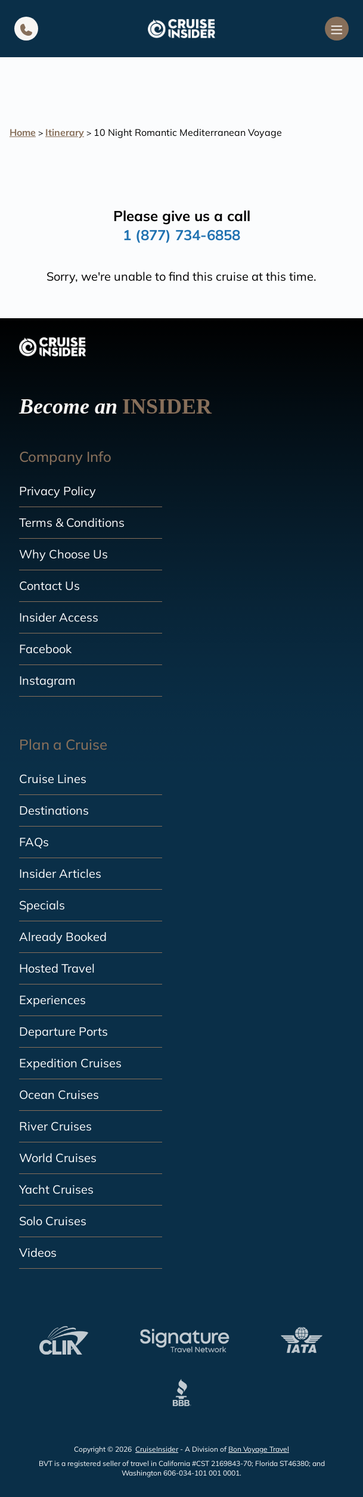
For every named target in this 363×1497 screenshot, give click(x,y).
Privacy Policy (57, 490)
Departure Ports (63, 1031)
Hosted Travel (57, 968)
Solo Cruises (52, 1220)
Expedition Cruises (70, 1062)
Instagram (47, 680)
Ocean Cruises (59, 1094)
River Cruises (55, 1126)
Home (23, 132)
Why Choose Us (63, 553)
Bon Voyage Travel (258, 1449)
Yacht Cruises (56, 1189)
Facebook (45, 648)
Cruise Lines (52, 778)
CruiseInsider (156, 1449)
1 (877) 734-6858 (181, 235)
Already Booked (63, 936)
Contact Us (49, 585)
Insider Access (58, 617)
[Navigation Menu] (337, 29)
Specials (42, 904)
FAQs (34, 841)
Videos (38, 1252)
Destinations (54, 810)
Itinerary (64, 132)
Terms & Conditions (72, 522)
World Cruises (58, 1157)
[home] (181, 28)
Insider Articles (60, 873)
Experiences (52, 999)
